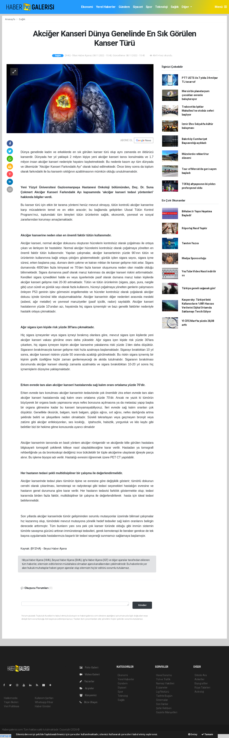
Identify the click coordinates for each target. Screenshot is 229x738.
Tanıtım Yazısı (190, 243)
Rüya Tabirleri (202, 687)
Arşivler (87, 688)
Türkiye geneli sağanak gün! (199, 288)
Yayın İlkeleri (11, 702)
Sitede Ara (201, 675)
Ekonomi (87, 7)
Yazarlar (87, 681)
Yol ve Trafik (163, 679)
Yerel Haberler (106, 7)
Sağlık (175, 7)
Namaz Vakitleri (165, 683)
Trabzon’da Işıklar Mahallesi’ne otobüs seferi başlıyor (198, 110)
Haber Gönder (43, 706)
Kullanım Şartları (44, 698)
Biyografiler (201, 683)
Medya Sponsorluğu (194, 258)
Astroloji (199, 691)
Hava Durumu (164, 675)
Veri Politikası (11, 706)
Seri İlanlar (162, 704)
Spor (149, 7)
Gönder (142, 605)
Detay (192, 734)
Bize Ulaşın (88, 702)
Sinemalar (162, 699)
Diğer (186, 7)
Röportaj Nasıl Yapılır (194, 228)
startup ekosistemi (11, 735)
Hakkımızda (10, 698)
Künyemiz (88, 695)
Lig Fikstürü (162, 691)
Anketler (199, 679)
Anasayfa (10, 19)
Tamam (207, 734)
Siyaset (138, 7)
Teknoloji (161, 7)
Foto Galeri (89, 667)
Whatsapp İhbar (44, 702)
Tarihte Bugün (164, 695)
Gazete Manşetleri (166, 712)
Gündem (124, 7)
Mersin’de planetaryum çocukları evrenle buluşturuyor (196, 95)
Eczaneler (162, 687)
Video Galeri (90, 674)
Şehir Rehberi (163, 708)
